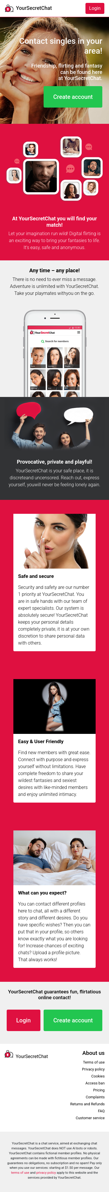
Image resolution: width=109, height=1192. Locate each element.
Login (95, 8)
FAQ (101, 1111)
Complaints (95, 1097)
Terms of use (94, 1062)
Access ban (95, 1083)
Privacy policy (93, 1069)
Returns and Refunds (87, 1104)
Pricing (99, 1090)
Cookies (98, 1076)
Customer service (90, 1118)
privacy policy (46, 1173)
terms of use (20, 1173)
